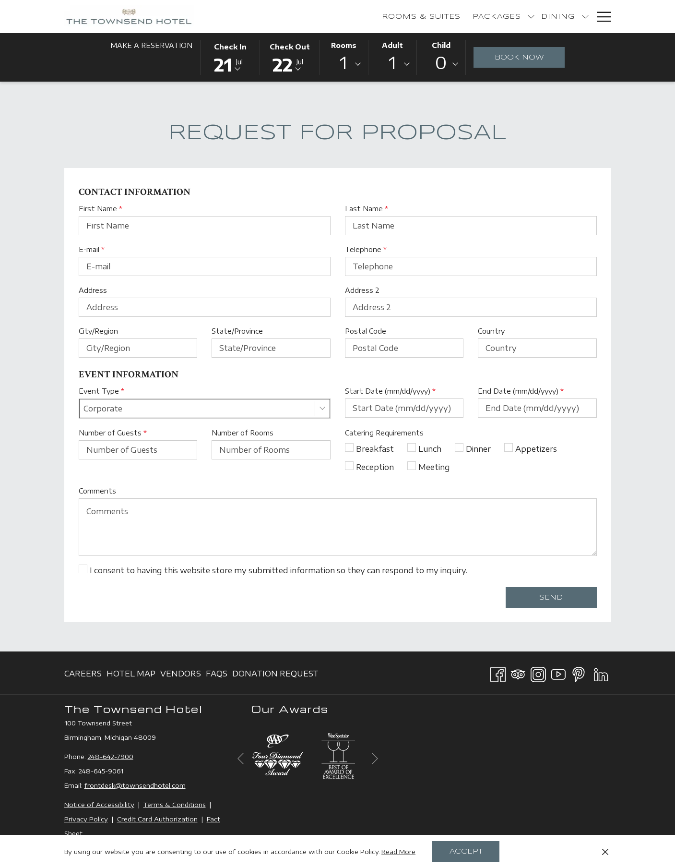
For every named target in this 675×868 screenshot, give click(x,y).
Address (93, 290)
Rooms (343, 45)
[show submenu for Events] (585, 16)
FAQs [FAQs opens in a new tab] (216, 675)
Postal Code (365, 331)
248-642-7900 (110, 756)
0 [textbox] (441, 62)
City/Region (98, 331)
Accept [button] (466, 851)
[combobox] (343, 64)
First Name (100, 209)
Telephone (366, 249)
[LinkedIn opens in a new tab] (601, 672)
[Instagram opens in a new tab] (538, 672)
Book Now (530, 57)
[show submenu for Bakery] (529, 16)
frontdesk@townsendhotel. (128, 785)
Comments (97, 491)
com (179, 785)
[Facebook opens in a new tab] (498, 672)
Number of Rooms (242, 433)
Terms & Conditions (174, 804)
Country (491, 331)
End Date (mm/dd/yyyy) (521, 391)
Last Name (366, 209)
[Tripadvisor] (518, 672)
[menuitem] (310, 16)
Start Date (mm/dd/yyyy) (390, 391)
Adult (392, 45)
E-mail (92, 249)
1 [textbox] (343, 62)
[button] (230, 56)
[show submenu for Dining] (474, 16)
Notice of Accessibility (99, 804)
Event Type (101, 391)
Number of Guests (113, 433)
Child (441, 45)
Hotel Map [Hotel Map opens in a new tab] (131, 675)
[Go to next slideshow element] (375, 758)
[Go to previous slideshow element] (241, 758)
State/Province (237, 331)
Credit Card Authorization (157, 819)
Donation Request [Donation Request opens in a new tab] (275, 675)
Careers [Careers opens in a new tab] (83, 675)
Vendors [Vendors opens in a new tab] (180, 675)
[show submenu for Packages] (419, 16)
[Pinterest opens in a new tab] (578, 672)
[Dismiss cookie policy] (605, 851)
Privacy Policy (86, 819)
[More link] (600, 16)
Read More (398, 852)
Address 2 (362, 290)
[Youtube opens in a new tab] (558, 672)
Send (551, 597)
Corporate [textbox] (102, 408)
